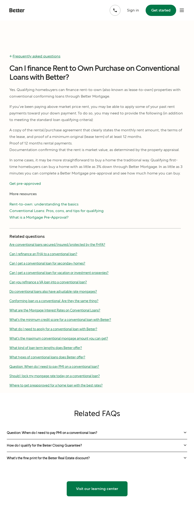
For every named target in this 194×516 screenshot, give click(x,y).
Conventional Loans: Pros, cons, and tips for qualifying (56, 211)
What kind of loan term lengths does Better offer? (45, 348)
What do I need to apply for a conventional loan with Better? (53, 329)
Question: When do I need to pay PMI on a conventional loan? (54, 366)
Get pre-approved (25, 184)
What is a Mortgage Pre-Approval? (39, 217)
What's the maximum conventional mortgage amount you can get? (58, 338)
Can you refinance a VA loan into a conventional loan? (48, 282)
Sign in (133, 10)
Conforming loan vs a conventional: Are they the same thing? (53, 301)
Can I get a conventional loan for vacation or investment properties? (59, 273)
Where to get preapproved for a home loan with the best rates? (56, 385)
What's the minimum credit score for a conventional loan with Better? (60, 320)
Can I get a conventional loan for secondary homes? (47, 263)
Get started (161, 10)
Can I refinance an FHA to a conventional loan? (43, 254)
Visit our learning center (97, 489)
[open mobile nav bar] (182, 10)
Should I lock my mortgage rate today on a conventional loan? (54, 376)
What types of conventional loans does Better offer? (47, 357)
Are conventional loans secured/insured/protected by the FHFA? (57, 245)
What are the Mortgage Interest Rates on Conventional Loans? (54, 310)
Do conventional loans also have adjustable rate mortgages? (53, 291)
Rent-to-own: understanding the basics (43, 204)
